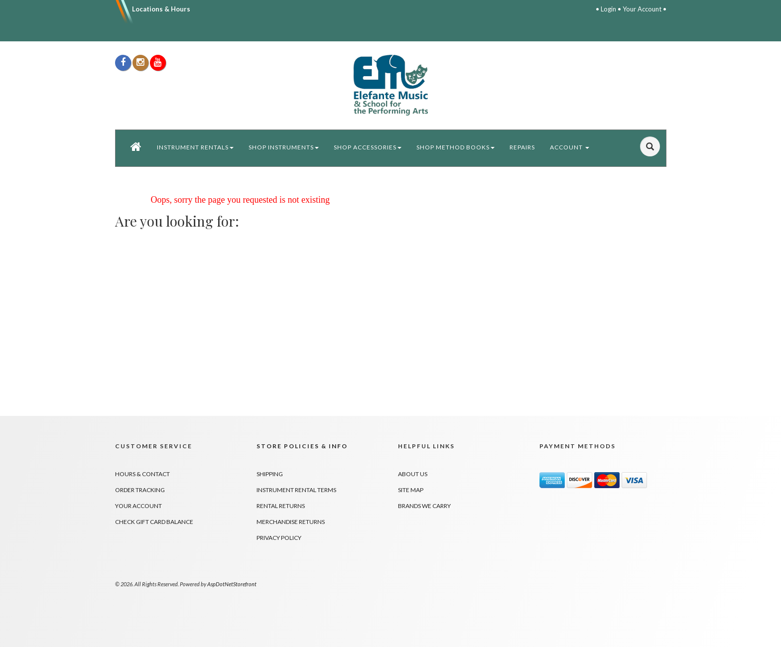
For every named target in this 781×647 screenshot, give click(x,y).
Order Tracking (140, 490)
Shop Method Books (455, 147)
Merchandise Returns (291, 521)
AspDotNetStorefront (232, 584)
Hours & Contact (142, 474)
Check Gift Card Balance (154, 521)
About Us (412, 474)
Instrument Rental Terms (296, 490)
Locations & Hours (161, 9)
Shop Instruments (284, 147)
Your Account (642, 9)
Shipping (270, 474)
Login (608, 9)
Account (569, 147)
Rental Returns (281, 506)
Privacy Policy (279, 537)
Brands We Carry (424, 506)
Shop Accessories (367, 147)
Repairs (522, 147)
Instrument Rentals (195, 147)
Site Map (410, 490)
